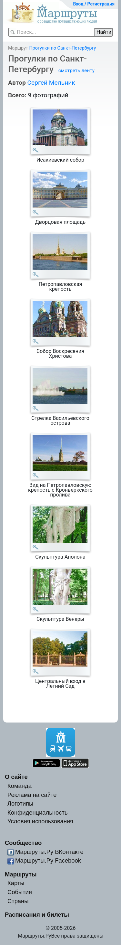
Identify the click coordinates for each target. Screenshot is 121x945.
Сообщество (23, 842)
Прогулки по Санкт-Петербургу (62, 48)
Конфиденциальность (37, 812)
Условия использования (40, 821)
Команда (19, 785)
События (19, 892)
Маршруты (21, 874)
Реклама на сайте (32, 794)
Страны (18, 901)
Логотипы (20, 803)
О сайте (16, 776)
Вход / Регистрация (94, 3)
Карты (15, 883)
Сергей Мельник (51, 82)
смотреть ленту (76, 70)
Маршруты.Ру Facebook (48, 860)
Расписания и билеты (37, 914)
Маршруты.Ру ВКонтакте (49, 851)
